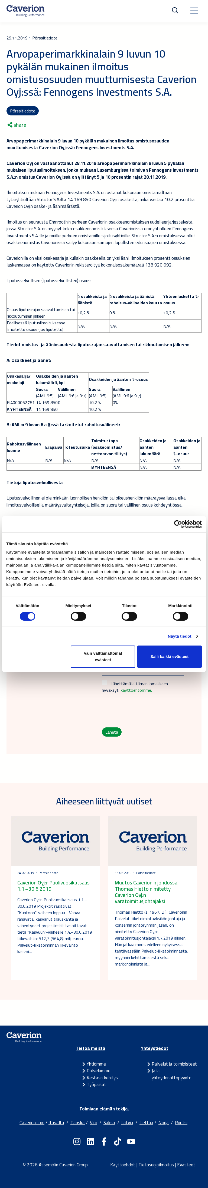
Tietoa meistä (90, 1048)
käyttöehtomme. (136, 690)
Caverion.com (32, 1122)
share (17, 125)
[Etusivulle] (25, 10)
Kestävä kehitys (102, 1077)
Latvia (127, 1122)
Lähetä (111, 732)
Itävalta (56, 1122)
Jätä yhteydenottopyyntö (171, 1074)
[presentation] (143, 710)
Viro (93, 1122)
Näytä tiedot (179, 636)
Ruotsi (181, 1122)
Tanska (77, 1122)
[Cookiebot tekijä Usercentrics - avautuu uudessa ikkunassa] (178, 524)
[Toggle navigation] (194, 10)
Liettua (146, 1122)
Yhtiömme (96, 1064)
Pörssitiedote (22, 111)
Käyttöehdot (122, 1164)
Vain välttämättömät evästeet (103, 656)
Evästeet (186, 1164)
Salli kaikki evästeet (169, 656)
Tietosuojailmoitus (156, 1164)
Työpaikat (96, 1084)
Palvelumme (98, 1070)
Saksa (109, 1122)
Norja (163, 1122)
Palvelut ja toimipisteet (174, 1064)
